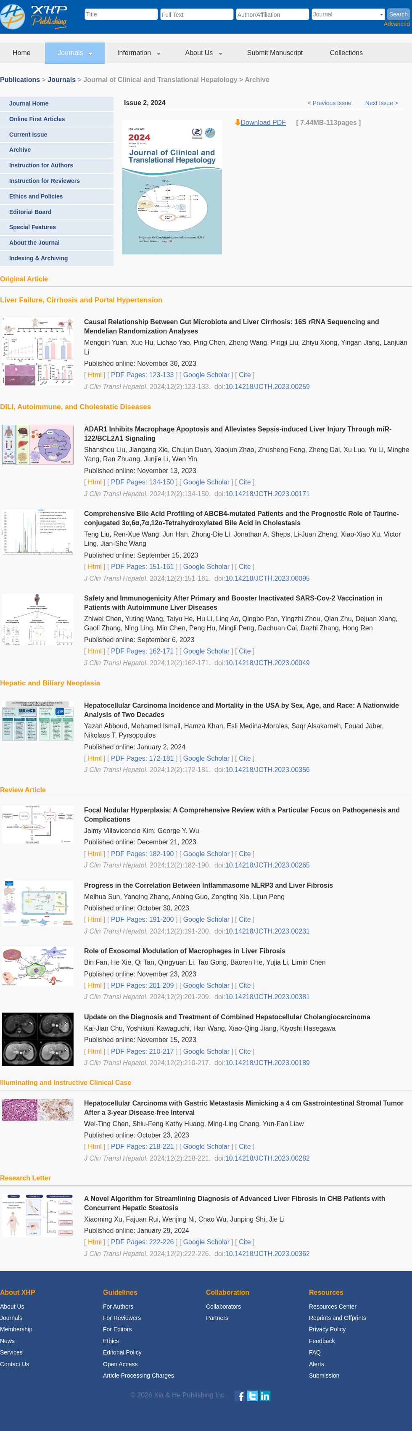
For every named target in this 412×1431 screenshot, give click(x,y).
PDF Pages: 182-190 (141, 853)
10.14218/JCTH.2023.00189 (267, 1062)
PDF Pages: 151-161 (141, 566)
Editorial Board (30, 212)
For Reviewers (122, 1318)
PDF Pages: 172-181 (141, 758)
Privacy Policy (327, 1329)
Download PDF (263, 122)
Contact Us (14, 1364)
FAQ (315, 1352)
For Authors (118, 1306)
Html (93, 374)
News (7, 1341)
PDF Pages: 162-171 (141, 651)
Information (138, 52)
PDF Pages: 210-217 (141, 1051)
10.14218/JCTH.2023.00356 (267, 769)
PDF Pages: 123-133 (141, 374)
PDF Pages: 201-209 (141, 985)
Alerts (316, 1364)
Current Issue (28, 134)
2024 (158, 102)
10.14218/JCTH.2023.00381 (267, 996)
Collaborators (223, 1306)
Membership (16, 1329)
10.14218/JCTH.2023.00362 (267, 1253)
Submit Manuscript (276, 52)
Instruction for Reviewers (44, 180)
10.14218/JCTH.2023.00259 (267, 386)
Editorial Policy (122, 1352)
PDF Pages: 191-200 (141, 919)
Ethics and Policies (36, 196)
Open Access (120, 1364)
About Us (203, 52)
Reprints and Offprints (337, 1318)
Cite (245, 374)
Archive (20, 149)
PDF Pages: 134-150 (141, 482)
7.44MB (312, 122)
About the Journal (34, 242)
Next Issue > (381, 103)
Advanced (397, 24)
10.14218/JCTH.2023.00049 (267, 663)
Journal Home (28, 103)
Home (22, 52)
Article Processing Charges (138, 1375)
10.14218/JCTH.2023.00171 (267, 493)
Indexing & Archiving (38, 258)
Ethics (111, 1341)
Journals (75, 52)
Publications (20, 79)
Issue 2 (135, 102)
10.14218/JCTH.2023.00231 (267, 931)
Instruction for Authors (41, 165)
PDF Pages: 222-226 (141, 1242)
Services (11, 1352)
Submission (324, 1375)
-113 (330, 122)
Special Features (32, 227)
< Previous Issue (330, 103)
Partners (217, 1318)
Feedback (322, 1341)
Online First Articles (37, 119)
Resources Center (333, 1306)
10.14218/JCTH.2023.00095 (267, 578)
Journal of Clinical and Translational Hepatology (160, 79)
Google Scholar (205, 374)
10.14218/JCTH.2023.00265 (267, 865)
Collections (347, 52)
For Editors (117, 1329)
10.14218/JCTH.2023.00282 (267, 1158)
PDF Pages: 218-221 (141, 1146)
